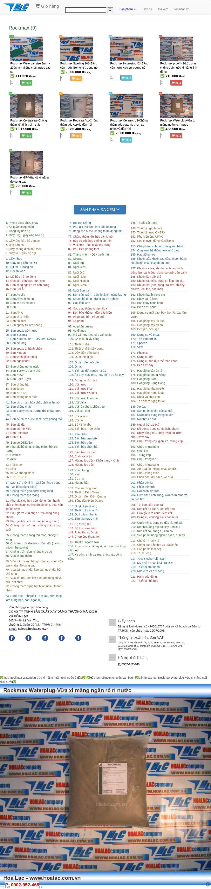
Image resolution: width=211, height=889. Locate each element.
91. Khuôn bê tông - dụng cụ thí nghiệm (94, 298)
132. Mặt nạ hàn (78, 482)
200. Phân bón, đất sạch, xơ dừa (152, 477)
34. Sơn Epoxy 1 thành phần (24, 370)
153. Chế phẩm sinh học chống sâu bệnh (157, 246)
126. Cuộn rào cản (80, 456)
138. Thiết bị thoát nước (83, 510)
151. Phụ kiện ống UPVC (147, 236)
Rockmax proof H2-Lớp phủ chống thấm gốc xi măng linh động (178, 67)
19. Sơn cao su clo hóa (20, 303)
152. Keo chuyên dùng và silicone (152, 240)
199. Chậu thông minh (145, 473)
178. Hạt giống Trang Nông (148, 374)
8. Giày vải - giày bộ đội (21, 253)
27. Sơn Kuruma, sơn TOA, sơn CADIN (31, 338)
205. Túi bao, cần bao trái (147, 504)
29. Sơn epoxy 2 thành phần (24, 348)
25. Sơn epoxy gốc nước (21, 330)
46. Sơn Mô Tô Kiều (18, 428)
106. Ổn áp (75, 366)
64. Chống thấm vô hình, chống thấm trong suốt (33, 527)
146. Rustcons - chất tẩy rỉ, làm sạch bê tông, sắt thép (97, 548)
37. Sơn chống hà (17, 384)
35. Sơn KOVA (15, 374)
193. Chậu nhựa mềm (145, 446)
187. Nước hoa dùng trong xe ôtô (152, 415)
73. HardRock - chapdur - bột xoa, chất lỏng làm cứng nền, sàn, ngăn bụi (34, 598)
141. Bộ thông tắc (79, 524)
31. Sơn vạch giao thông (21, 356)
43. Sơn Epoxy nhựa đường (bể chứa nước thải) (33, 413)
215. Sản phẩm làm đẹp (146, 549)
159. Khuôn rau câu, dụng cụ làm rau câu (157, 280)
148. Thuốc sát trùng (144, 222)
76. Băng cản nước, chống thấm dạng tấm (95, 231)
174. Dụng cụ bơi (142, 356)
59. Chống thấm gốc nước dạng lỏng (29, 491)
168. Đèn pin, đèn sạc (145, 329)
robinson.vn (181, 9)
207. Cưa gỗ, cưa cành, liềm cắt (151, 513)
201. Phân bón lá (142, 482)
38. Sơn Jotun (15, 388)
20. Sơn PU (13, 307)
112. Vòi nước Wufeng (82, 392)
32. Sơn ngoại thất (17, 361)
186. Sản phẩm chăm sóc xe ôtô (151, 410)
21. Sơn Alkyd (14, 312)
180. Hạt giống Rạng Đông (148, 383)
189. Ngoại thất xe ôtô (145, 424)
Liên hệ (147, 9)
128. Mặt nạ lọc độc (81, 464)
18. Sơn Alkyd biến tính (20, 298)
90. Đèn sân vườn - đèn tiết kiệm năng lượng (97, 294)
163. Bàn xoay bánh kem (147, 303)
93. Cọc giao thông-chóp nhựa (87, 308)
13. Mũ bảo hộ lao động (21, 276)
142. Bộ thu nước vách (82, 528)
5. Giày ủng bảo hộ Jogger (23, 240)
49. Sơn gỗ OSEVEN (19, 442)
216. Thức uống (141, 553)
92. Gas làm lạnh (79, 303)
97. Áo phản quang (80, 326)
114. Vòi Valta (77, 402)
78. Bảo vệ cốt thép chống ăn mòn (90, 240)
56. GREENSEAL (17, 477)
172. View (137, 347)
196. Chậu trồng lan (143, 459)
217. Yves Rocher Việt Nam (148, 558)
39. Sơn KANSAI (16, 392)
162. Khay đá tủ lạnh (144, 298)
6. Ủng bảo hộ (15, 244)
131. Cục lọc (76, 478)
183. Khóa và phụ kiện (145, 397)
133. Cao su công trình (82, 488)
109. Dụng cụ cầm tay (82, 380)
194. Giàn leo (139, 450)
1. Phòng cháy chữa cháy (22, 222)
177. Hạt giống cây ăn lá (146, 370)
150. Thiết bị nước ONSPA (148, 232)
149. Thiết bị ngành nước (147, 228)
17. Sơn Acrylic (15, 294)
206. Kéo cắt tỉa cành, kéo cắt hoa (153, 509)
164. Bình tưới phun (143, 307)
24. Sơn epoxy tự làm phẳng (24, 325)
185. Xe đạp (139, 406)
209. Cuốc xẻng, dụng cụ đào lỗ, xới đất (157, 522)
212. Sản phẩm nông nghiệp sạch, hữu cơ (158, 535)
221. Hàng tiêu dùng (144, 576)
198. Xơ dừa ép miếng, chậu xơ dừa (154, 468)
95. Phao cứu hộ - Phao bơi (86, 316)
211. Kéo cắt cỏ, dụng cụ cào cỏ (152, 531)
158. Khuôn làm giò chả (146, 276)
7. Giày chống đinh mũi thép (24, 249)
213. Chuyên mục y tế (145, 540)
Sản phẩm (128, 9)
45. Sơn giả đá (15, 424)
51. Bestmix (13, 455)
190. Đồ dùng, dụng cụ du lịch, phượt (155, 428)
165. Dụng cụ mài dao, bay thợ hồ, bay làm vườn (159, 314)
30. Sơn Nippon (16, 352)
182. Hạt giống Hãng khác (147, 392)
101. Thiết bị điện (79, 344)
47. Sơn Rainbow (17, 432)
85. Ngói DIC (76, 272)
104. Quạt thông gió (81, 356)
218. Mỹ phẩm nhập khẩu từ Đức (152, 562)
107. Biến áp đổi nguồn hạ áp (87, 370)
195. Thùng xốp (141, 455)
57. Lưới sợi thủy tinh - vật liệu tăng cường (33, 482)
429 (160, 36)
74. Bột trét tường (79, 222)
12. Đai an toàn (15, 271)
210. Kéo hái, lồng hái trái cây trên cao (155, 526)
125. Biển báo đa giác (82, 452)
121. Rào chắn (77, 434)
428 (110, 36)
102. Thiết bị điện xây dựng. (86, 348)
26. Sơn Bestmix (16, 334)
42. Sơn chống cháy (18, 406)
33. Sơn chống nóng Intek (22, 366)
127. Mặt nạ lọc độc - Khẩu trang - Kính (93, 460)
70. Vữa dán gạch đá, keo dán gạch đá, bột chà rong (33, 571)
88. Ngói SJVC (77, 285)
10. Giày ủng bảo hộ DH (21, 262)
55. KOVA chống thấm (20, 473)
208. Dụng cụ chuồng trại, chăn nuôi (154, 517)
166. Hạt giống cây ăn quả (148, 321)
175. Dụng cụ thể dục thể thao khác (154, 361)
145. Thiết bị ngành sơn (83, 542)
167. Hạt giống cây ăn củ (147, 325)
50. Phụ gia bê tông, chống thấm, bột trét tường (32, 448)
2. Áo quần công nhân (20, 226)
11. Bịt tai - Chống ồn (19, 267)
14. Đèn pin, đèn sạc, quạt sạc (25, 280)
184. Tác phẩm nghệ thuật (148, 401)
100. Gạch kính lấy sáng (83, 338)
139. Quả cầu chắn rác (82, 514)
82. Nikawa (75, 258)
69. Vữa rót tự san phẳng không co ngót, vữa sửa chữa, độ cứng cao (34, 563)
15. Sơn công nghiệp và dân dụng (27, 285)
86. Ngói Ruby (77, 276)
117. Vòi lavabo (78, 416)
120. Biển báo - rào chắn (84, 428)
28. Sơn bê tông (16, 343)
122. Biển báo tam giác (83, 438)
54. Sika (11, 468)
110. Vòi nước (77, 384)
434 (10, 150)
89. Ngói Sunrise (79, 290)
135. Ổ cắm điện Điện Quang (87, 496)
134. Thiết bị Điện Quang (84, 492)
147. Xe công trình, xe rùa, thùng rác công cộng (95, 556)
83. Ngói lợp (76, 262)
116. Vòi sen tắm (79, 410)
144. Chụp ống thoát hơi (84, 536)
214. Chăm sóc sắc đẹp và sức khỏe (154, 544)
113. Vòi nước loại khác (83, 398)
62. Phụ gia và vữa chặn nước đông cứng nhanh (32, 515)
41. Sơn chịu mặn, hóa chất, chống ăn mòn (33, 402)
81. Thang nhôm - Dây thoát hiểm (89, 254)
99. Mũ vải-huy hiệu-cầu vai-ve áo (90, 334)
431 (60, 93)
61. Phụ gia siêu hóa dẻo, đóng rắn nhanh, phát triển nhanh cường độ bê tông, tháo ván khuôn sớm (34, 505)
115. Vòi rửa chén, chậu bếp (86, 406)
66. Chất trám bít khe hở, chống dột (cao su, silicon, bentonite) (34, 545)
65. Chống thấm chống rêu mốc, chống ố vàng (32, 537)
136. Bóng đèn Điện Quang (85, 500)
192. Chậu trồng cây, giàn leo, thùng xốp (157, 441)
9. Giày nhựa (14, 258)
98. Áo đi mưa (77, 330)
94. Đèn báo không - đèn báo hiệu (90, 312)
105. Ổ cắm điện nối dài (83, 362)
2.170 (11, 36)
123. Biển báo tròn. (80, 442)
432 (110, 93)
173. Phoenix (139, 352)
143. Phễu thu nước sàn (83, 532)
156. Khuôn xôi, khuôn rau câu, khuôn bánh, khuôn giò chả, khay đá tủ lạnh (159, 260)
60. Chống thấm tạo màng (22, 495)
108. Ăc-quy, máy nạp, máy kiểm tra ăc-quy (96, 374)
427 (60, 36)
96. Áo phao (76, 321)
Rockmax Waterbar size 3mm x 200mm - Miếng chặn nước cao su (30, 67)
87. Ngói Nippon (78, 280)
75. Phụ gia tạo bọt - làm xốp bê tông (92, 226)
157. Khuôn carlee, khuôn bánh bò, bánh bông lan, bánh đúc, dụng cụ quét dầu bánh (159, 270)
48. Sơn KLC (14, 437)
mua (26, 82)
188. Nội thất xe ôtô (143, 419)
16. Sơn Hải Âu (15, 289)
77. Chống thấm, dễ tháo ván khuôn (91, 236)
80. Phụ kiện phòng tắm (83, 249)
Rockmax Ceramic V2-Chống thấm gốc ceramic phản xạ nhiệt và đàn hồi (129, 124)
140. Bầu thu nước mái (83, 518)
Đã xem (163, 9)
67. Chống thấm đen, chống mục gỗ (29, 551)
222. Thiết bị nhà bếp (144, 580)
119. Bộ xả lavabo (79, 424)
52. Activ (11, 459)
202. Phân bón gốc (143, 486)
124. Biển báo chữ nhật (83, 446)
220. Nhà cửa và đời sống (147, 571)
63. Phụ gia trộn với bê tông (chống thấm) (32, 521)
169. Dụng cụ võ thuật (145, 334)
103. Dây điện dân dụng (83, 352)
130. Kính (74, 474)
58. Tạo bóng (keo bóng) (21, 486)
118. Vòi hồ (75, 420)
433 (160, 93)
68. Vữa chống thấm (19, 555)
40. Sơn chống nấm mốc (21, 397)
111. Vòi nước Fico (80, 388)
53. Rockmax (14, 464)
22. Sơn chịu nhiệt (17, 316)
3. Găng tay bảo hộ (18, 231)
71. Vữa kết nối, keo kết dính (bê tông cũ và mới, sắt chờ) (34, 580)
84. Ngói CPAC (78, 267)
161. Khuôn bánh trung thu (148, 294)
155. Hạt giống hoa (143, 254)
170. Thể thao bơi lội (144, 338)
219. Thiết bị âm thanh (145, 567)
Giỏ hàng (47, 6)
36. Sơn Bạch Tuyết (18, 379)
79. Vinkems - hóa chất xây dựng (89, 244)
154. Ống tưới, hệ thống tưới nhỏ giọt (155, 250)
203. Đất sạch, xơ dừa (145, 491)
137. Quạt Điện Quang (82, 506)
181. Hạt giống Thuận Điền (148, 388)
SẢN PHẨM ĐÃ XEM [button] (100, 209)
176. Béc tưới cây (142, 365)
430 (10, 93)
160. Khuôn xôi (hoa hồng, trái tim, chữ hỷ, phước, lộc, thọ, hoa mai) (158, 287)
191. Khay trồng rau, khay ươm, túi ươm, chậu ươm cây (157, 435)
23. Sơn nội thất (16, 321)
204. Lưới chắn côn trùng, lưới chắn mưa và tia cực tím (159, 497)
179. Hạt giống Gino (144, 379)
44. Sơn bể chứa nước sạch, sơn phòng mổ (34, 419)
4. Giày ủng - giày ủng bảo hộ (25, 235)
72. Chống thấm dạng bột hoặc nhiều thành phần (33, 588)
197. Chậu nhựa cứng (145, 464)
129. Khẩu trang (78, 470)
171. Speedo (139, 343)
